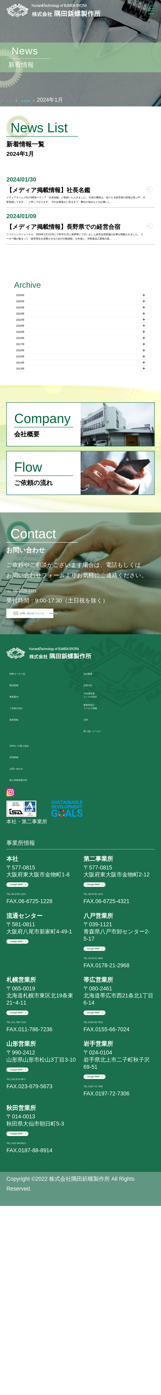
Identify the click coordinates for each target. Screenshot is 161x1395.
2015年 (80, 510)
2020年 (80, 447)
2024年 (80, 410)
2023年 (80, 422)
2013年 (80, 535)
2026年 (80, 385)
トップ (15, 100)
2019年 (80, 460)
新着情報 (43, 100)
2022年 (80, 435)
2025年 (80, 397)
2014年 (80, 522)
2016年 (80, 497)
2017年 (80, 485)
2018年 (80, 472)
